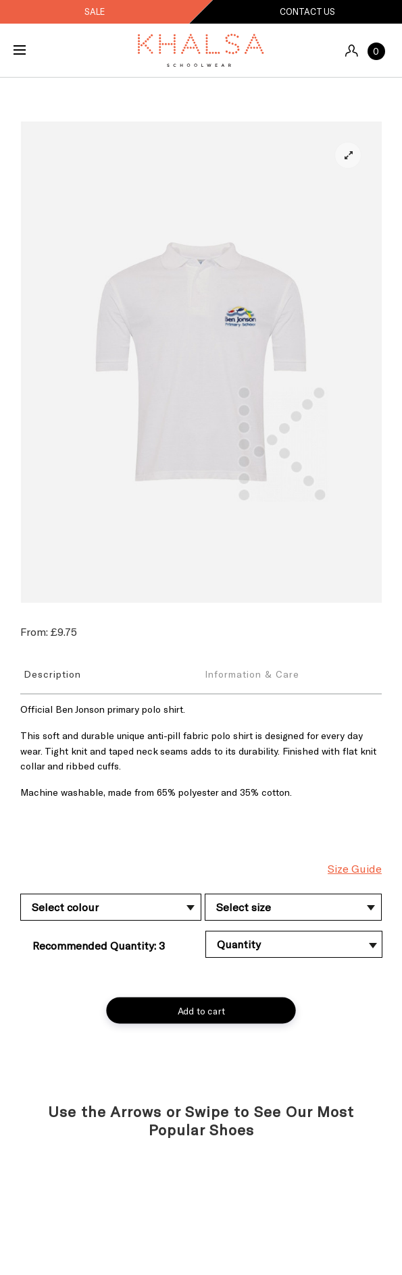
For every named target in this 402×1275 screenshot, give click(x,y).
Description (52, 674)
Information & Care (252, 674)
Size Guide (355, 868)
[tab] (110, 673)
